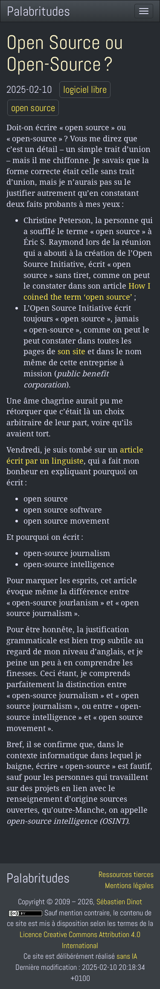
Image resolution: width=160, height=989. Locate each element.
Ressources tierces (126, 874)
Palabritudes (38, 11)
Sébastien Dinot (119, 901)
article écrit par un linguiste (74, 455)
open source (33, 107)
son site (71, 351)
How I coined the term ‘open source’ (87, 291)
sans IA (126, 956)
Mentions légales (129, 885)
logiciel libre (85, 89)
